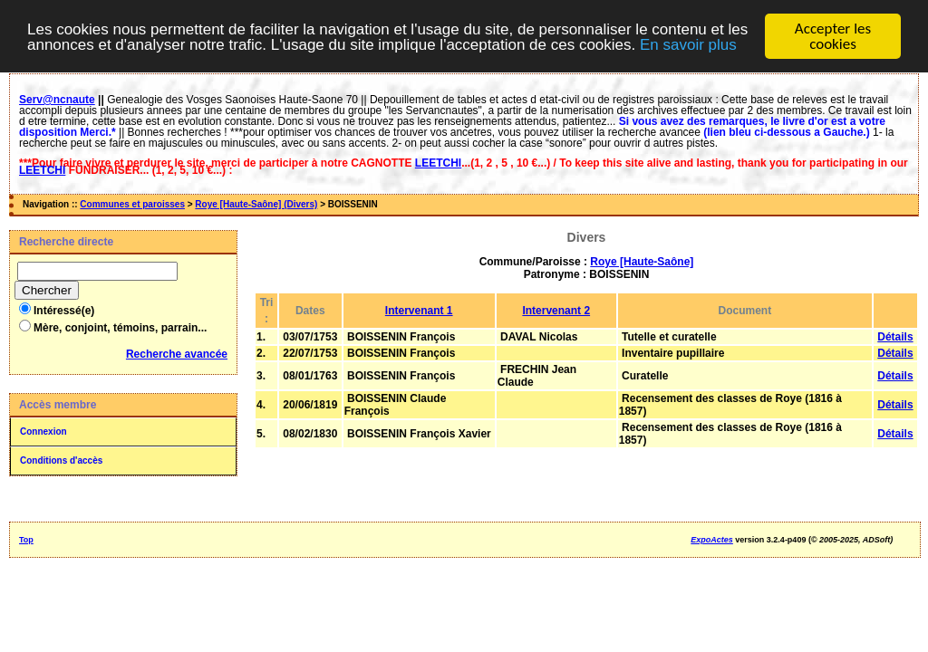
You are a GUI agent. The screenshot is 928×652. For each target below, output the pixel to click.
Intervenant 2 (556, 310)
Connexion (43, 431)
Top (26, 539)
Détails (895, 337)
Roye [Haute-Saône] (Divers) (256, 204)
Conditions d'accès (61, 460)
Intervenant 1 (419, 310)
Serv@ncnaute (57, 99)
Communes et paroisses (132, 204)
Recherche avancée (176, 354)
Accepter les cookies (833, 36)
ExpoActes (712, 539)
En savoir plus (688, 44)
